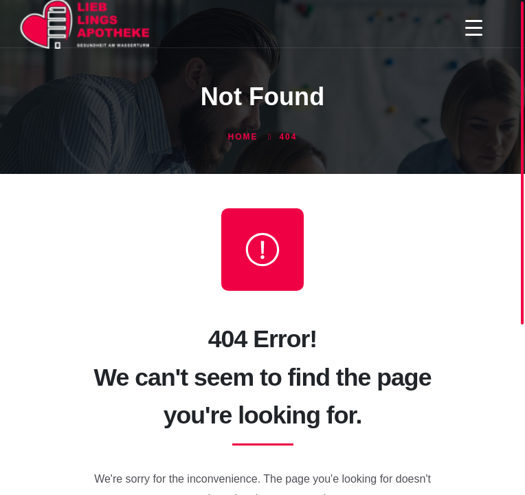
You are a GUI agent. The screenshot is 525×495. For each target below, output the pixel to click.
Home (243, 137)
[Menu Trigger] (474, 27)
